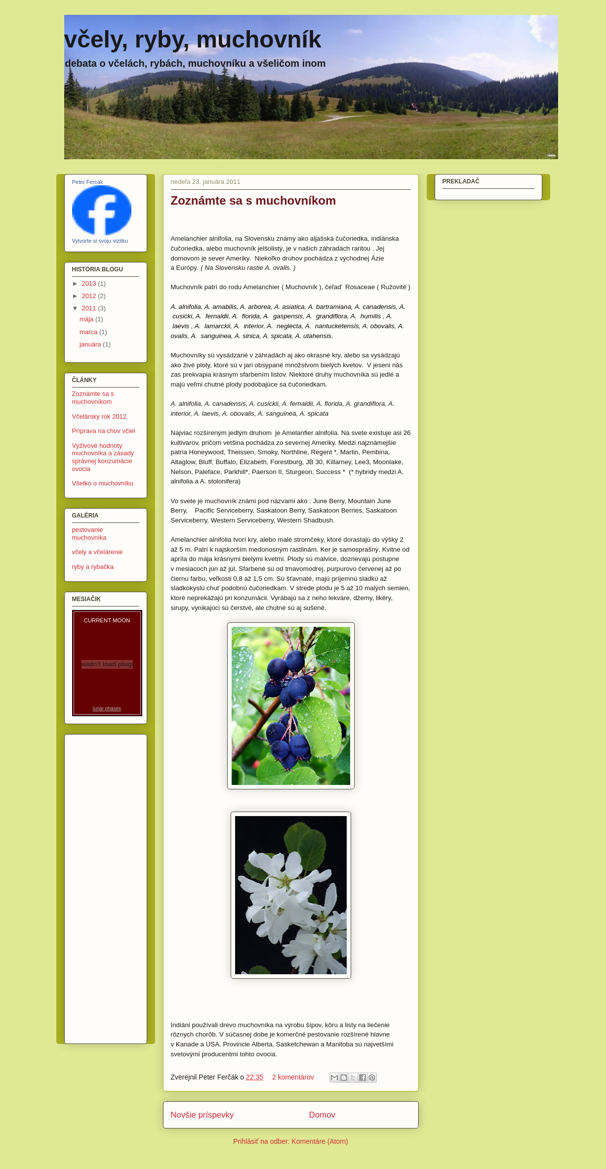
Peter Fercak (87, 182)
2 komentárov (293, 1077)
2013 (90, 283)
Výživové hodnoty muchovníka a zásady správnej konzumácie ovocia (103, 457)
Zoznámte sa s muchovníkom (253, 200)
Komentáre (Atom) (319, 1141)
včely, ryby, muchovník (193, 39)
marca (89, 332)
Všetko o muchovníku (102, 483)
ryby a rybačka (93, 566)
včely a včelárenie (97, 552)
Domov (322, 1115)
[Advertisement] (101, 886)
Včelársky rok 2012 (99, 416)
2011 (90, 308)
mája (87, 319)
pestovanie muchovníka (89, 533)
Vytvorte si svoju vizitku (100, 241)
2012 (90, 296)
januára (91, 344)
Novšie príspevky (202, 1115)
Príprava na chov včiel (103, 430)
